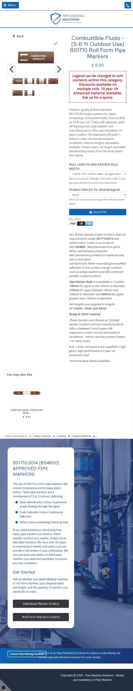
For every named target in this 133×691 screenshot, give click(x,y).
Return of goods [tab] (44, 436)
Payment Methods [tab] (84, 436)
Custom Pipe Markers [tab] (18, 436)
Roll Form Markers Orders (41, 617)
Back (18, 36)
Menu (10, 5)
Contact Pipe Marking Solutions (27, 654)
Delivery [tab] (63, 436)
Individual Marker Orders (41, 604)
